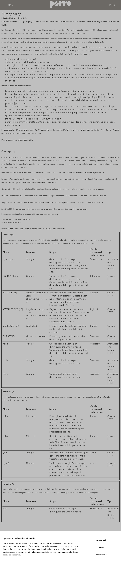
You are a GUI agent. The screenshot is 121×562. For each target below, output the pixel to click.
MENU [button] (9, 5)
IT (110, 5)
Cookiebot (59, 229)
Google (30, 259)
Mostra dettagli (101, 554)
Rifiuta (101, 548)
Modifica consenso (11, 222)
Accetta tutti (101, 540)
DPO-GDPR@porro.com (31, 133)
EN (113, 5)
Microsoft (31, 416)
